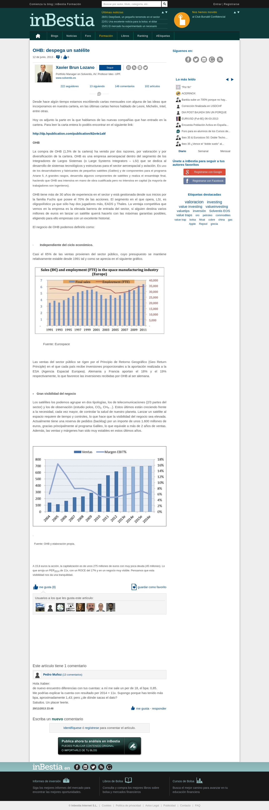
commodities (223, 215)
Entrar (218, 4)
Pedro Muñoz (52, 674)
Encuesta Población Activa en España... (205, 125)
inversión (199, 211)
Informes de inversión (51, 780)
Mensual (225, 151)
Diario (182, 151)
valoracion (194, 202)
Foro (88, 35)
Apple (192, 223)
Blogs (54, 35)
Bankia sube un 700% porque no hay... (204, 99)
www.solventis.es (66, 77)
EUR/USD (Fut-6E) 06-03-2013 (200, 118)
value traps (184, 215)
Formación (106, 35)
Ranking (142, 35)
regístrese (92, 728)
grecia (214, 223)
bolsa (193, 219)
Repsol (203, 223)
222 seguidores (70, 86)
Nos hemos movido (204, 12)
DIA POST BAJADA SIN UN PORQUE (204, 112)
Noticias (71, 35)
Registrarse (232, 4)
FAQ (197, 805)
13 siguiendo (97, 86)
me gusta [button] (42, 587)
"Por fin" (186, 87)
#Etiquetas (163, 35)
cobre (211, 219)
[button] (110, 68)
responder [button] (159, 708)
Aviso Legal (152, 805)
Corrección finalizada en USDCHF (202, 106)
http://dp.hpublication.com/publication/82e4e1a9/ (69, 133)
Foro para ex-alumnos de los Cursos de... (206, 131)
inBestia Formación (68, 4)
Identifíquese (72, 728)
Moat (202, 219)
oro (197, 215)
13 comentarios (72, 674)
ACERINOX (189, 93)
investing (214, 202)
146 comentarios (124, 86)
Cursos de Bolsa (188, 780)
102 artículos (152, 86)
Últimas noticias (113, 12)
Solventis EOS (219, 211)
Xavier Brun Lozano (75, 67)
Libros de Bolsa (117, 780)
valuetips (183, 211)
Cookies (106, 805)
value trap (180, 219)
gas (230, 219)
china (221, 219)
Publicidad (170, 805)
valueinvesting (217, 207)
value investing (190, 207)
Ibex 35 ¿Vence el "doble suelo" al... (203, 143)
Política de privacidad (128, 805)
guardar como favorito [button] (149, 587)
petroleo (207, 215)
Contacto (185, 805)
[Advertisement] (100, 639)
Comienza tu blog (41, 4)
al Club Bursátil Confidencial (208, 16)
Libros (125, 35)
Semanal (203, 151)
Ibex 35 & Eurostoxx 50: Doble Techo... (205, 137)
